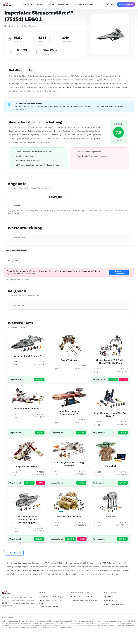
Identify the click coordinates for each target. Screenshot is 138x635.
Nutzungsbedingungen (83, 4)
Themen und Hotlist (48, 607)
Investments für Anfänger (51, 596)
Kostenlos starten (126, 4)
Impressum (108, 596)
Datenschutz (109, 600)
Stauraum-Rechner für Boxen (84, 600)
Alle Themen (14, 553)
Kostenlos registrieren (119, 272)
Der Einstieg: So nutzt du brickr (51, 601)
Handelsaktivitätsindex (58, 4)
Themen (40, 4)
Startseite (27, 4)
